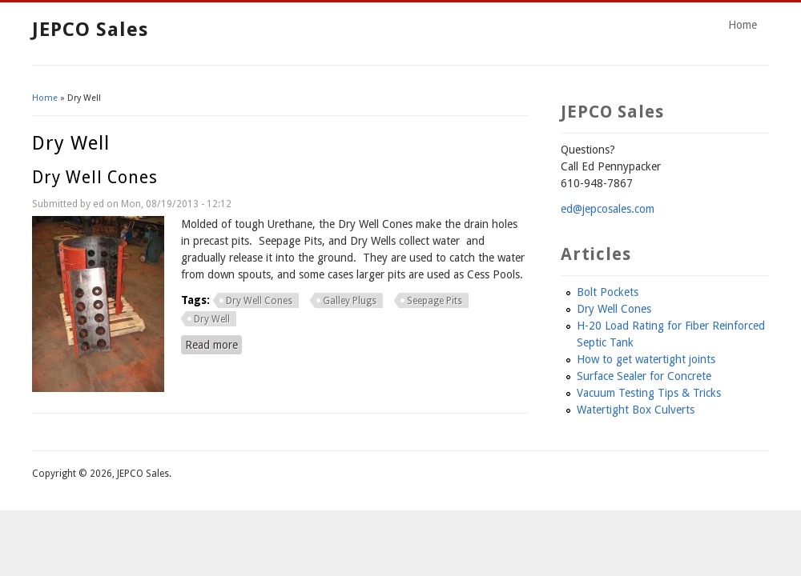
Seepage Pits (434, 300)
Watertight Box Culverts (635, 409)
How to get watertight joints (646, 359)
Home (742, 24)
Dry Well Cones (95, 177)
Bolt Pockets (607, 292)
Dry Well (212, 319)
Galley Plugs (349, 300)
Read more (213, 344)
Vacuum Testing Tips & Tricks (649, 392)
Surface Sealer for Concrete (644, 376)
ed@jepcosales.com (607, 208)
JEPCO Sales (90, 29)
